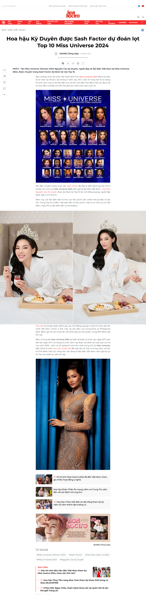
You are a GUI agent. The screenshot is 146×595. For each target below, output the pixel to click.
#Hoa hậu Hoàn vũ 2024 (97, 555)
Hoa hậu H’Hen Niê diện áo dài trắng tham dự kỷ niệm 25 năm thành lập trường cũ (78, 503)
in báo (78, 63)
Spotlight (122, 22)
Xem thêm (142, 22)
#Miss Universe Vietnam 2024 (51, 555)
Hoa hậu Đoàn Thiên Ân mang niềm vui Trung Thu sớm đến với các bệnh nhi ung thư (80, 490)
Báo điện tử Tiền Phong (73, 14)
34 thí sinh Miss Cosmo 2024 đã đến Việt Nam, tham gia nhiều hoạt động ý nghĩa (80, 478)
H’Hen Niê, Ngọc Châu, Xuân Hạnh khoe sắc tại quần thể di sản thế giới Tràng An (74, 589)
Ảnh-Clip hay (99, 22)
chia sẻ (63, 63)
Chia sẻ (4, 76)
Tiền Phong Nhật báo (77, 6)
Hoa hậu (40, 326)
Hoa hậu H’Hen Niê (62, 348)
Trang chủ (3, 22)
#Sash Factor (75, 555)
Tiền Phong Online (57, 6)
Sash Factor (72, 186)
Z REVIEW (111, 22)
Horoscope (133, 22)
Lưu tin (4, 82)
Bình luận (4, 88)
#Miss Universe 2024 (47, 559)
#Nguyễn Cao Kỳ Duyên (72, 559)
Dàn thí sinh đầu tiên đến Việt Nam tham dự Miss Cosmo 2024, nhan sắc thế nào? (62, 571)
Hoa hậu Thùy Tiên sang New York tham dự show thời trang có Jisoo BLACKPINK (74, 581)
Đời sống (10, 22)
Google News (142, 30)
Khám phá (20, 22)
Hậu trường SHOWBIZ (69, 22)
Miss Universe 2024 (88, 77)
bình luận (83, 63)
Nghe (4, 70)
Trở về (4, 94)
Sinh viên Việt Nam (98, 6)
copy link (73, 63)
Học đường (38, 22)
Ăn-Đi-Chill (87, 22)
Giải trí (29, 22)
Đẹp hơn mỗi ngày (52, 22)
